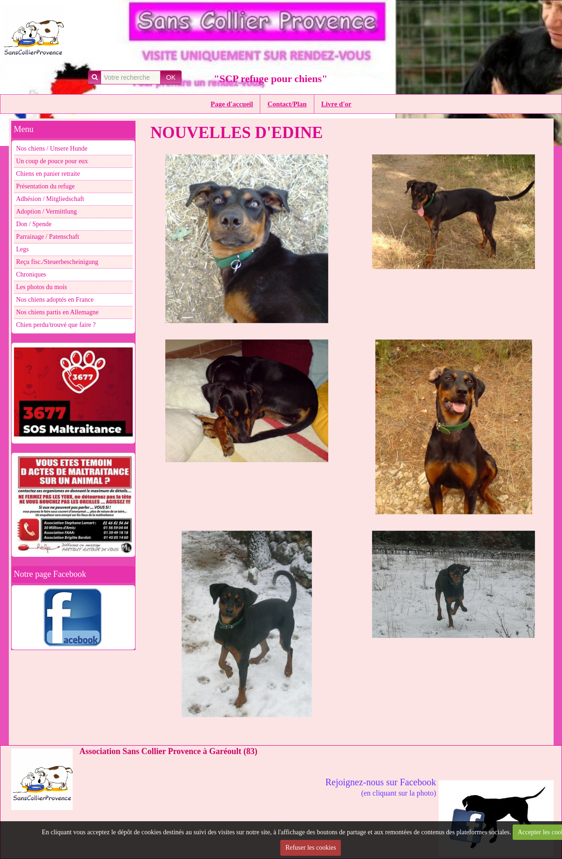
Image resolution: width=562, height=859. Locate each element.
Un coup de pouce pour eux (52, 161)
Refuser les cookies (310, 847)
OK (171, 77)
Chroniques (31, 274)
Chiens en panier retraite (48, 173)
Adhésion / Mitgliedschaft (50, 198)
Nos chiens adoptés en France (55, 299)
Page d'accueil (231, 104)
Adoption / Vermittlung (46, 211)
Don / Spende (34, 224)
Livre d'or (336, 104)
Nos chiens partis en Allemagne (57, 312)
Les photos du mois (41, 287)
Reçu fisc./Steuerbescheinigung (57, 261)
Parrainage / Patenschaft (47, 236)
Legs (22, 249)
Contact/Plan (286, 104)
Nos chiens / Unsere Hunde (52, 148)
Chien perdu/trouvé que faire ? (56, 324)
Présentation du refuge (45, 186)
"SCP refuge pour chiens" (270, 78)
